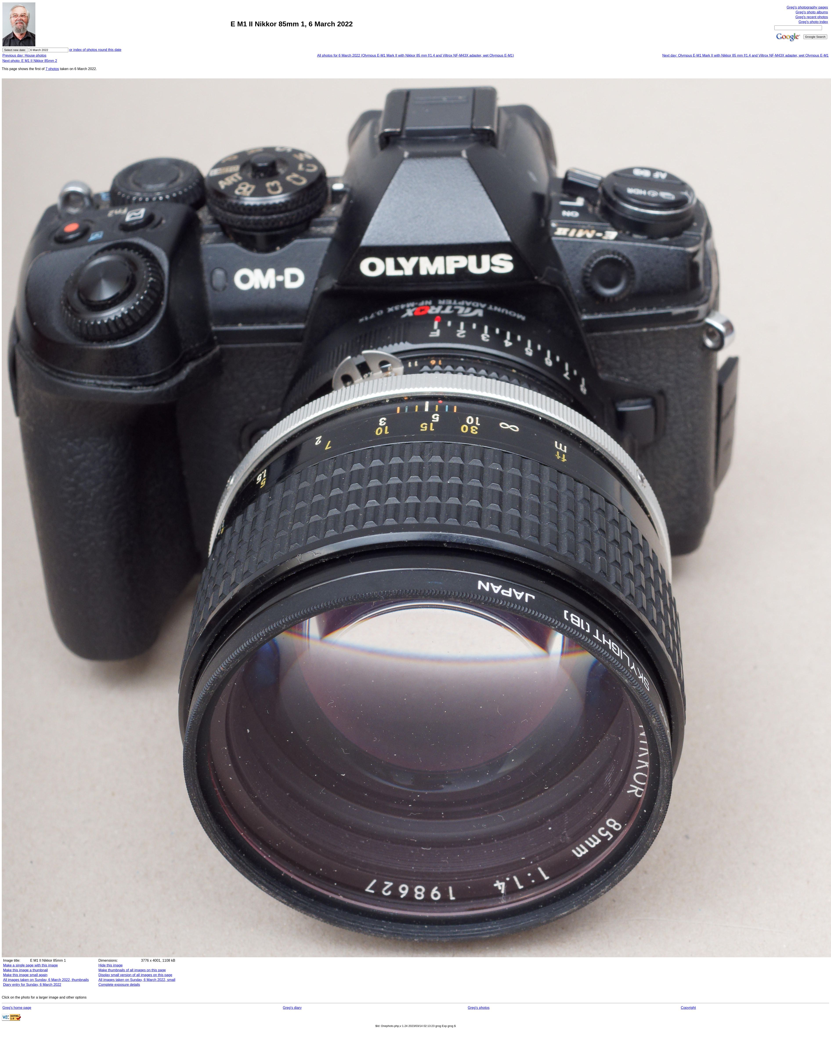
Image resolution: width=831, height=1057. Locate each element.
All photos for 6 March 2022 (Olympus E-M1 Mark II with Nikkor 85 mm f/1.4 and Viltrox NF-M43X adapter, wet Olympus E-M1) (415, 55)
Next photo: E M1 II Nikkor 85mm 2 (29, 61)
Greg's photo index (813, 22)
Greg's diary (292, 1008)
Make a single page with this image (30, 965)
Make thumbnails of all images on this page (132, 970)
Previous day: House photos (24, 55)
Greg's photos (479, 1008)
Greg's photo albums (812, 12)
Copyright (688, 1008)
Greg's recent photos (811, 17)
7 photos (52, 69)
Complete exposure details (119, 984)
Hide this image (110, 965)
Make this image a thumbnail (25, 970)
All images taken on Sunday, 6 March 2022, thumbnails (46, 980)
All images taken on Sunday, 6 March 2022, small (136, 980)
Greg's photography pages (807, 7)
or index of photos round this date (95, 50)
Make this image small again (25, 975)
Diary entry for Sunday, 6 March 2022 (32, 984)
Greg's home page (16, 1008)
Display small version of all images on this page (135, 975)
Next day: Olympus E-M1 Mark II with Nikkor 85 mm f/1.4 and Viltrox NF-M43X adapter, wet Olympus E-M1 (745, 55)
